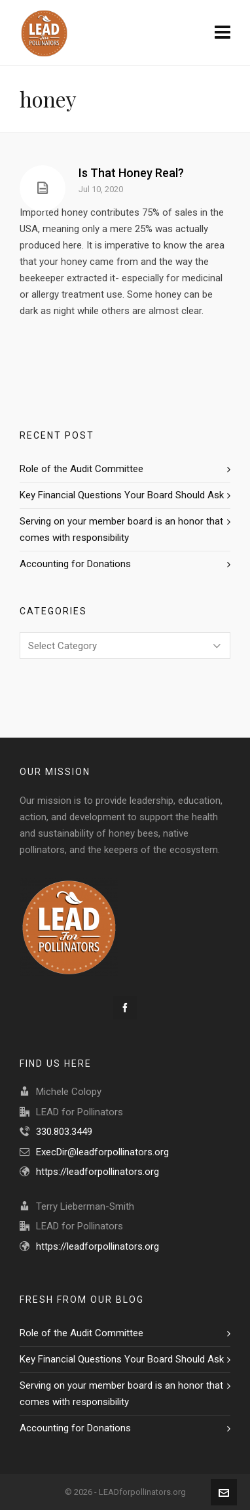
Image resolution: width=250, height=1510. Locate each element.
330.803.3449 (64, 1132)
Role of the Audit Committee (81, 469)
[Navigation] (222, 33)
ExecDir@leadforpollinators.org (102, 1152)
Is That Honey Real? (131, 173)
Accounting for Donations (75, 564)
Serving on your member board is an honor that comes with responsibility (121, 529)
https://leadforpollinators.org (97, 1172)
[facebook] (125, 1008)
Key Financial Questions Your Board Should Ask (122, 495)
